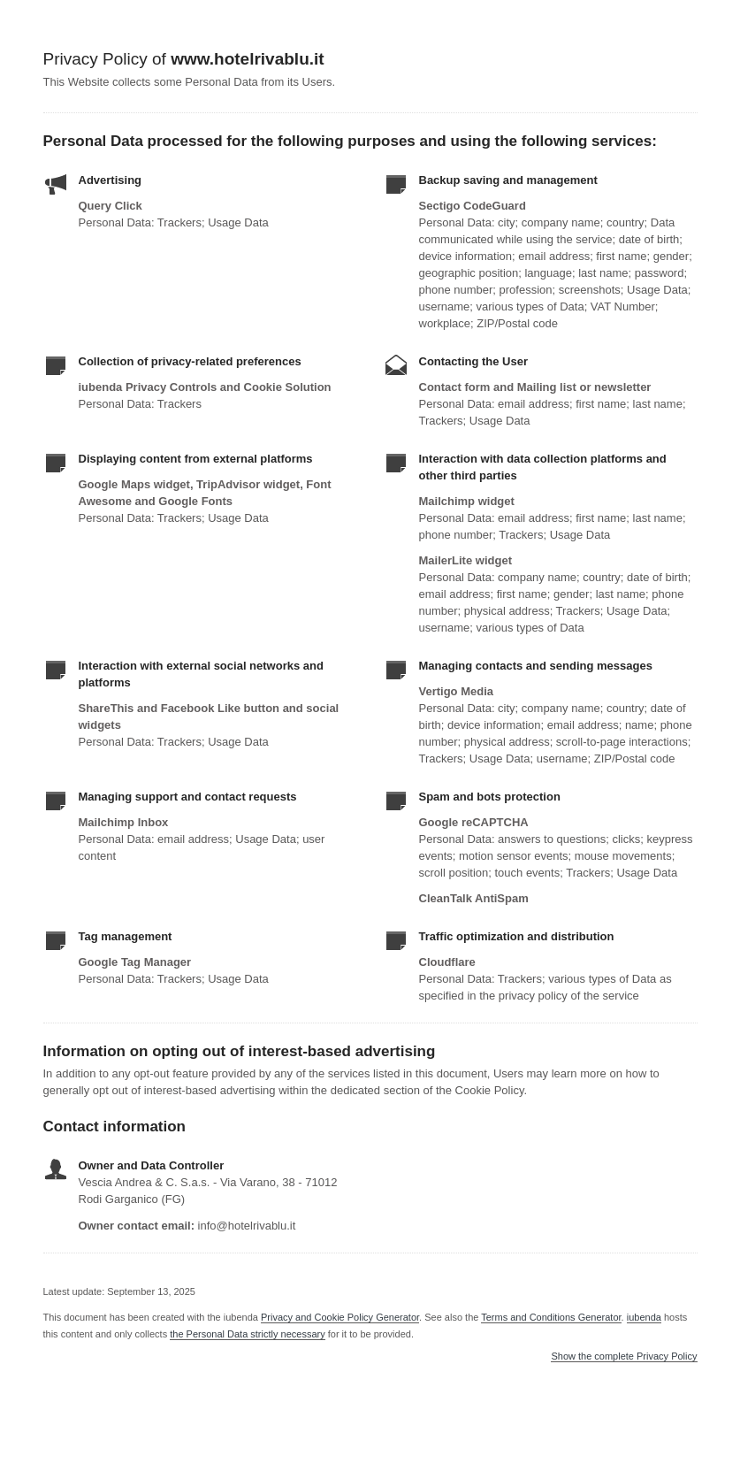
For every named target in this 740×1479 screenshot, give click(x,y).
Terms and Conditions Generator (551, 1317)
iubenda (644, 1317)
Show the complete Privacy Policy (624, 1356)
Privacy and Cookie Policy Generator (340, 1317)
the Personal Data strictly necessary (247, 1334)
